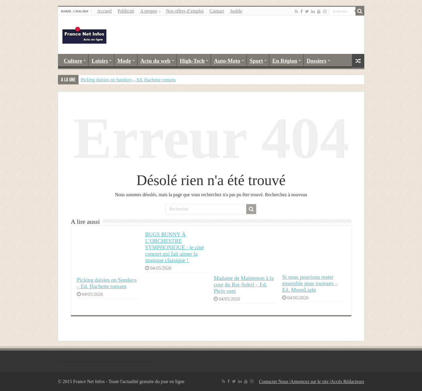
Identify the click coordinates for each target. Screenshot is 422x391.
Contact (217, 10)
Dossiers (316, 61)
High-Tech (192, 61)
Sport (256, 61)
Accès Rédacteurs (347, 381)
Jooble (236, 10)
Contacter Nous (274, 381)
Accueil (104, 10)
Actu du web (155, 61)
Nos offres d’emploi (185, 10)
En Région (284, 61)
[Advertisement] (253, 35)
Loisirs (99, 61)
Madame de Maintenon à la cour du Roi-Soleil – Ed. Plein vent (244, 284)
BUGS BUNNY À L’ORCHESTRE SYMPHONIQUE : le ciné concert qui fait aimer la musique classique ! (174, 247)
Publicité (126, 10)
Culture (73, 61)
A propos (148, 10)
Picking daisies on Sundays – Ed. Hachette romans (128, 79)
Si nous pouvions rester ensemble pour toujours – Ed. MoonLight (310, 283)
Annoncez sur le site (310, 381)
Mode (124, 61)
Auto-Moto (227, 61)
